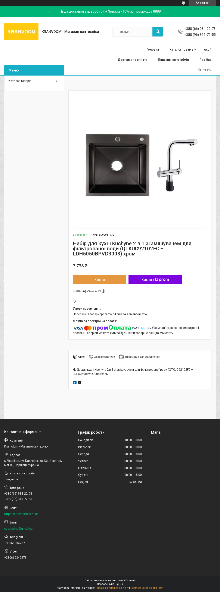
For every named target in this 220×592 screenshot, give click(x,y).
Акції (207, 49)
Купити (100, 279)
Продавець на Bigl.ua (110, 584)
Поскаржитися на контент (112, 587)
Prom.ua (130, 580)
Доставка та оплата (132, 59)
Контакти (204, 69)
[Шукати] (157, 31)
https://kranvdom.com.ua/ (22, 514)
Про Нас (205, 59)
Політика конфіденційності (146, 587)
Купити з (155, 279)
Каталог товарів (181, 49)
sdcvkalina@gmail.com (19, 528)
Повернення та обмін (173, 59)
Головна (152, 49)
